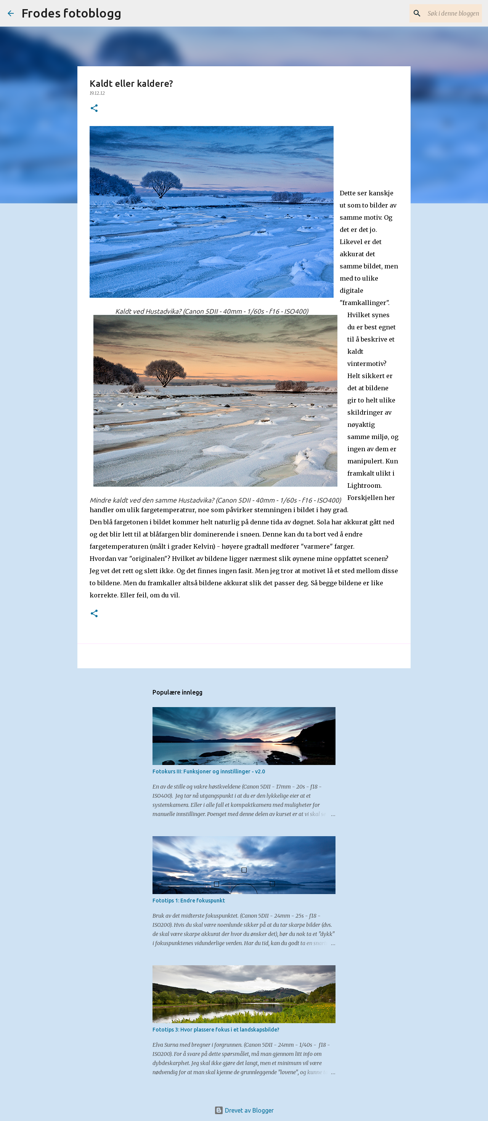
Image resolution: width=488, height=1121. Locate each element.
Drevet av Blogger (244, 1110)
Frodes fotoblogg (71, 13)
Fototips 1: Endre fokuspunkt (188, 900)
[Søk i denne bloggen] (442, 13)
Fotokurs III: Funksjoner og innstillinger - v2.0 (208, 771)
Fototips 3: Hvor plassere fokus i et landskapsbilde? (215, 1030)
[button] (94, 109)
